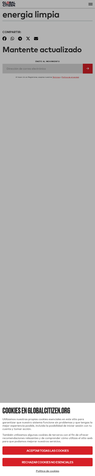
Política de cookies (47, 471)
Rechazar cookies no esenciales (47, 462)
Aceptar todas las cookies (48, 450)
